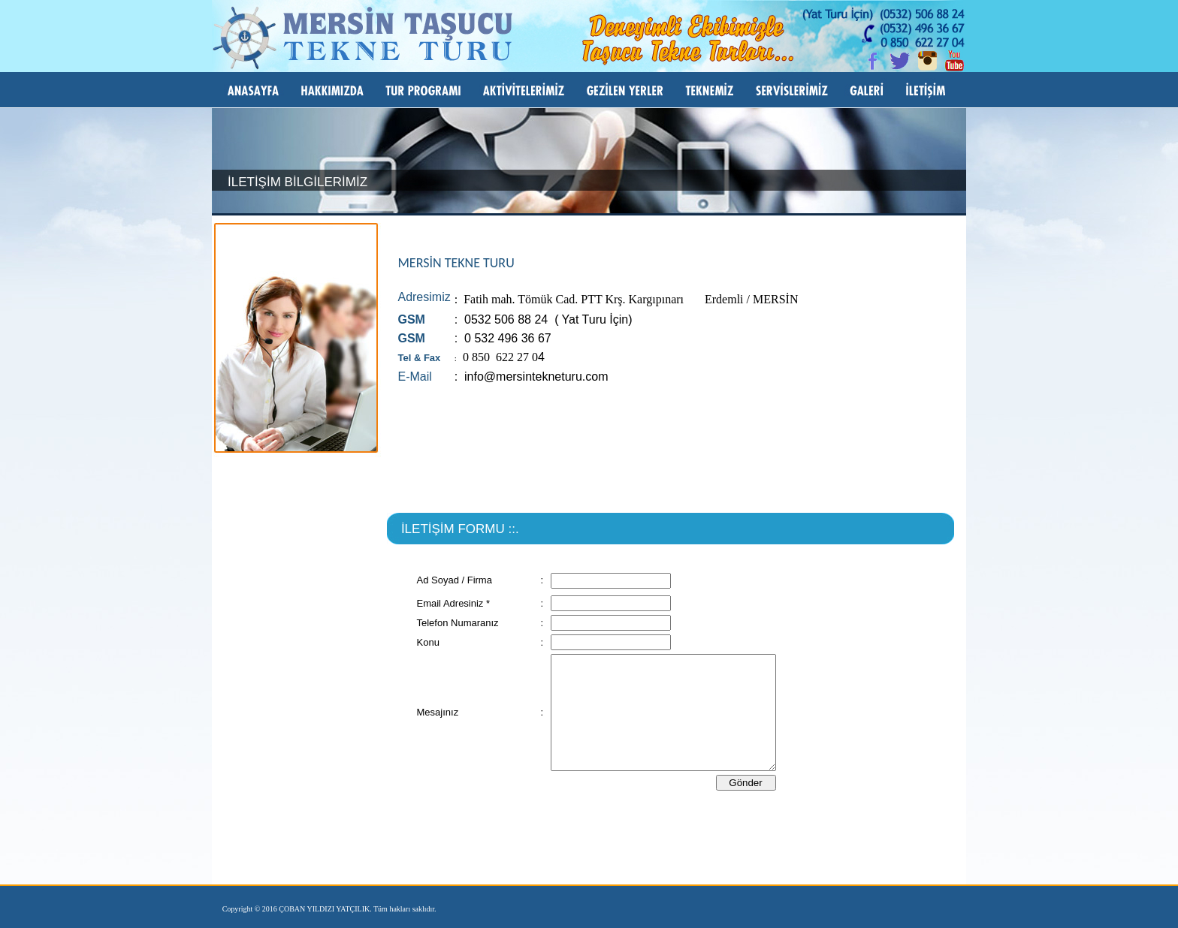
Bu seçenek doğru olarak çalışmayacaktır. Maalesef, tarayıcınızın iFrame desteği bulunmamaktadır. (670, 715)
